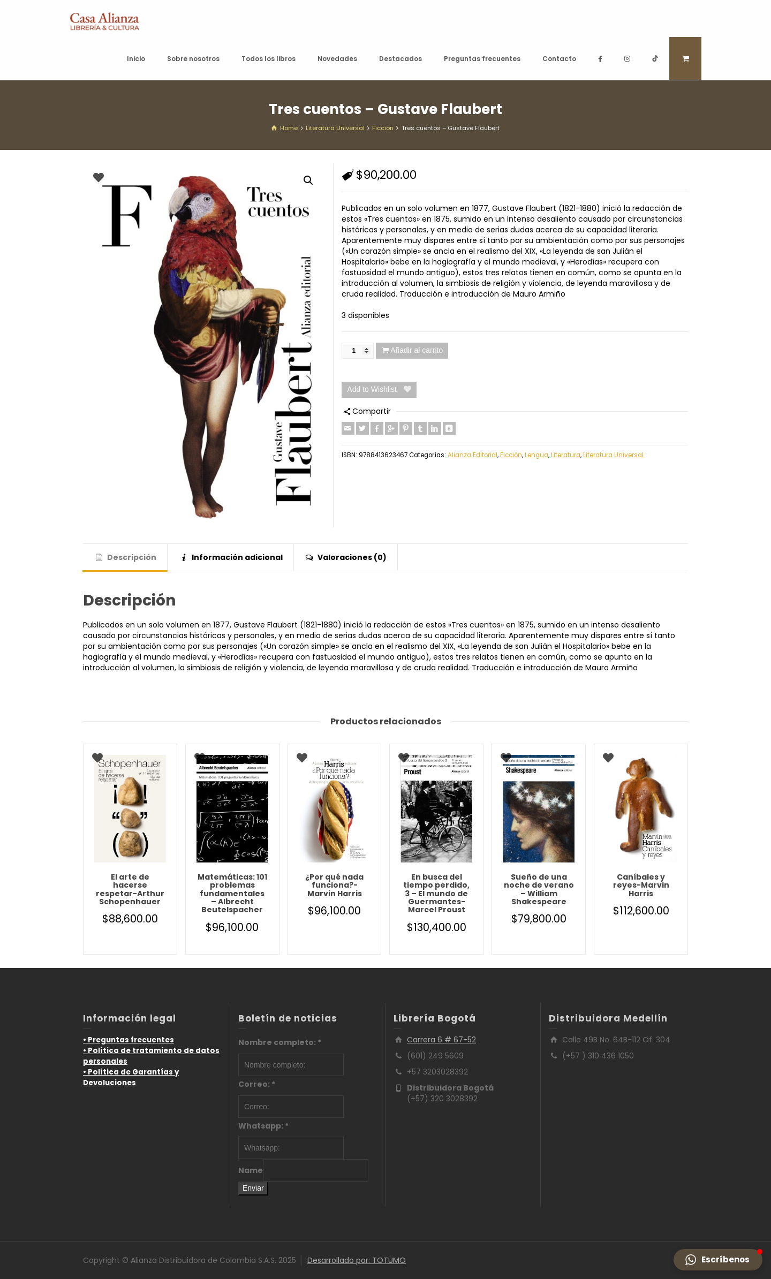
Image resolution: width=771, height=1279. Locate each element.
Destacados (400, 58)
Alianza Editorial (472, 455)
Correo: (256, 1084)
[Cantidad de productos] (358, 351)
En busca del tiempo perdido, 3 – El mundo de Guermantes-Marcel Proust (436, 893)
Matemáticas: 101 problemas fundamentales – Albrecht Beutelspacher (232, 893)
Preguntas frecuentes (482, 58)
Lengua (536, 455)
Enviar (253, 1188)
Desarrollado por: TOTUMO (356, 1260)
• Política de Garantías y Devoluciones (131, 1077)
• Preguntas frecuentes (128, 1040)
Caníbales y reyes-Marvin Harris (641, 885)
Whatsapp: (263, 1126)
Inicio (136, 58)
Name (250, 1170)
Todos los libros (268, 58)
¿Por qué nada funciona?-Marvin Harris (334, 885)
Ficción (511, 455)
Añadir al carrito (416, 350)
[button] (308, 180)
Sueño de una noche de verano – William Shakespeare (539, 889)
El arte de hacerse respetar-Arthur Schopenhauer (130, 889)
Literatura (565, 455)
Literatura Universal (613, 455)
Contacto (559, 58)
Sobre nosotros (193, 58)
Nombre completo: (279, 1042)
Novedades (337, 58)
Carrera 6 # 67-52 (441, 1039)
